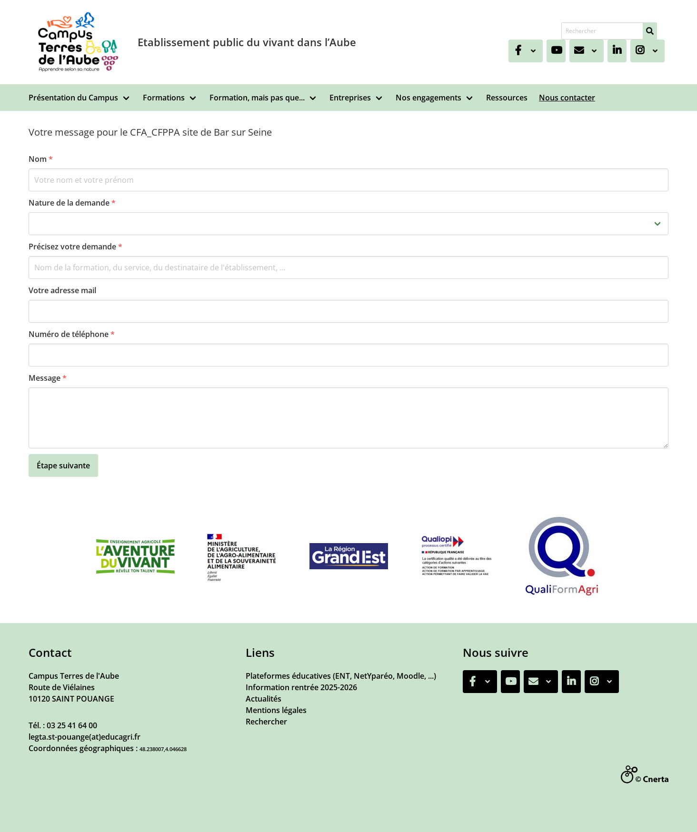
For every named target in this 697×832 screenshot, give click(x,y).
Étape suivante (63, 465)
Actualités (263, 698)
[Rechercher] (650, 31)
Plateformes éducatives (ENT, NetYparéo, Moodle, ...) (341, 676)
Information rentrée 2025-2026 (301, 687)
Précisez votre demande (75, 246)
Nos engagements (428, 97)
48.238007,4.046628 (163, 749)
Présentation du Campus (73, 97)
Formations (164, 97)
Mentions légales (276, 710)
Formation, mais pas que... (257, 97)
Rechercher (266, 721)
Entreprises (350, 97)
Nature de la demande (72, 203)
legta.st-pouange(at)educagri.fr (84, 737)
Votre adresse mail (62, 290)
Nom (41, 159)
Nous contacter (567, 97)
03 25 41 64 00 (72, 725)
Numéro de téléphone (72, 334)
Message (48, 378)
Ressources (507, 97)
